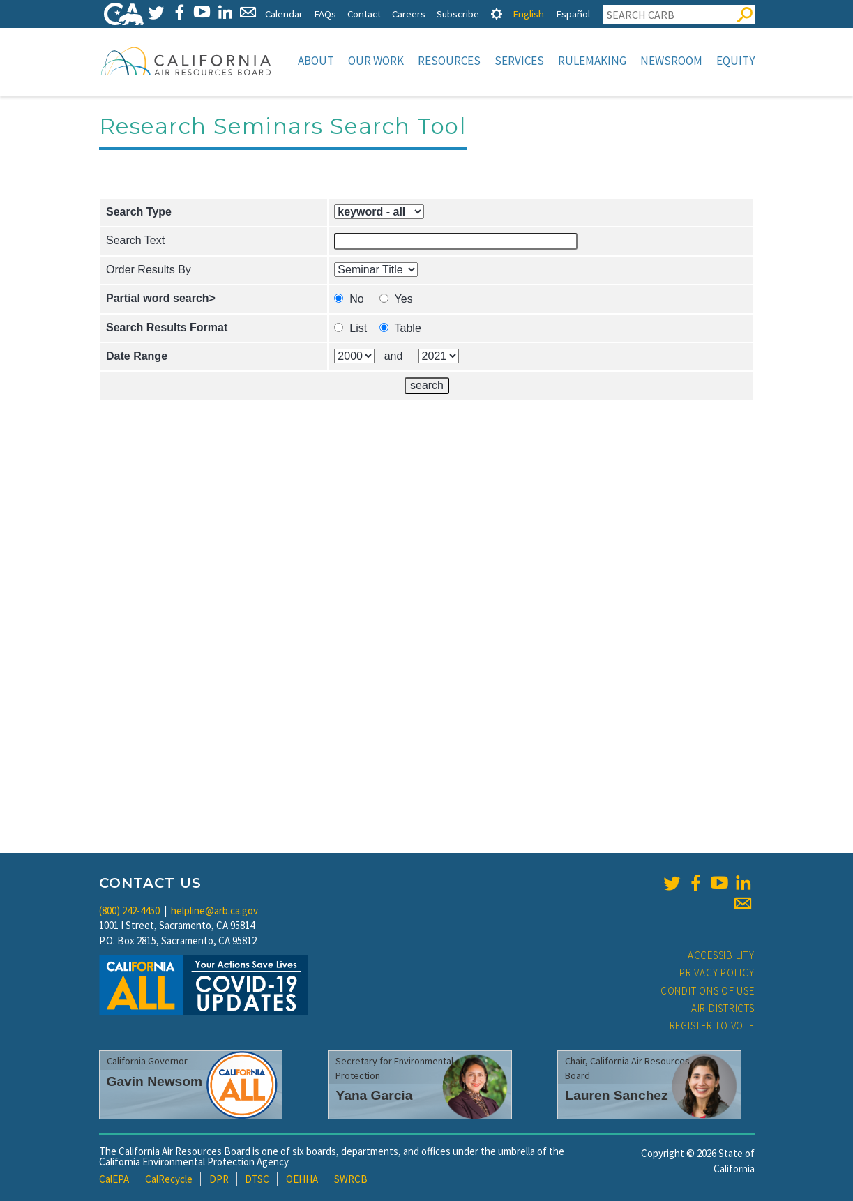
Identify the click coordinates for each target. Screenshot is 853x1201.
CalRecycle (169, 1179)
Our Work (376, 60)
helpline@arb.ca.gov (214, 910)
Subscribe (458, 13)
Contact (364, 13)
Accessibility (721, 955)
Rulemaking (592, 60)
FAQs (325, 13)
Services (519, 60)
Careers (408, 13)
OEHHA (302, 1179)
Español (573, 13)
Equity (735, 60)
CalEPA (114, 1179)
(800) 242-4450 (129, 910)
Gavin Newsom (155, 1081)
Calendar (284, 13)
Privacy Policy (717, 972)
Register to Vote (712, 1025)
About (316, 60)
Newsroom (671, 60)
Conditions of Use (707, 990)
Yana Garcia (373, 1095)
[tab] (496, 13)
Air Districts (723, 1008)
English (528, 13)
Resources (449, 60)
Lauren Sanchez (616, 1095)
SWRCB (351, 1179)
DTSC (257, 1179)
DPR (219, 1179)
